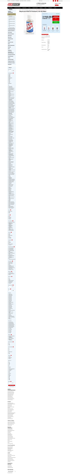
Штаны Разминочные (11, 203)
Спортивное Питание (11, 54)
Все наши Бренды (10, 472)
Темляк (9, 176)
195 (9, 372)
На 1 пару (9, 328)
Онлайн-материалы (11, 30)
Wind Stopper (10, 306)
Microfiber (9, 301)
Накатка (9, 133)
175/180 (9, 370)
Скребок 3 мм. (10, 164)
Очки (9, 48)
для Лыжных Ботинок (11, 324)
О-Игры (9, 440)
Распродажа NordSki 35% (12, 22)
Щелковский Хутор (10, 458)
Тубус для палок (10, 185)
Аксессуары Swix (10, 439)
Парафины (10, 50)
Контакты (28, 0)
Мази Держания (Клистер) (10, 119)
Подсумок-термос (10, 151)
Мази (9, 43)
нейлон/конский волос (10, 312)
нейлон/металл (10, 313)
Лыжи (9, 40)
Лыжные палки (10, 42)
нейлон (9, 311)
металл (9, 309)
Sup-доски (9, 64)
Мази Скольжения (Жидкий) (11, 124)
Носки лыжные (10, 136)
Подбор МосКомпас (10, 437)
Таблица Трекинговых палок (11, 438)
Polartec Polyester (10, 302)
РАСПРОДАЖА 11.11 (10, 395)
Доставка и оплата (23, 0)
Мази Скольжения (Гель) (11, 122)
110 (9, 364)
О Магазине (13, 0)
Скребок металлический (10, 168)
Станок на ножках (10, 172)
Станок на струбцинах (11, 173)
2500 (9, 378)
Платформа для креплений (10, 145)
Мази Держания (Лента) (10, 121)
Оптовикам (17, 0)
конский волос (10, 308)
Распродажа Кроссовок (11, 393)
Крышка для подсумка (11, 108)
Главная (8, 0)
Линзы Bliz (9, 432)
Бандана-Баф (9, 433)
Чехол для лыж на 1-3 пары (11, 197)
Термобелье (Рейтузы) (11, 179)
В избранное (56, 19)
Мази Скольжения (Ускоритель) (11, 128)
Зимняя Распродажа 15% (12, 14)
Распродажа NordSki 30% (12, 24)
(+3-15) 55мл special (53, 30)
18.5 (9, 371)
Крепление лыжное (11, 106)
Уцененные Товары (11, 27)
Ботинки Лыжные (11, 33)
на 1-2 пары (10, 329)
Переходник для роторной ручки (10, 141)
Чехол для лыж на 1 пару (11, 195)
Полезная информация (56, 22)
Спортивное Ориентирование (11, 52)
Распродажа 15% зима (11, 391)
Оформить (56, 5)
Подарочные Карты (11, 61)
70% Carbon (10, 298)
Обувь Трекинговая (11, 45)
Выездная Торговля (10, 418)
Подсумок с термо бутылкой (11, 149)
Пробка (9, 152)
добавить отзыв (48, 35)
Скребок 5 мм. (10, 165)
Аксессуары (10, 32)
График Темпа (9, 456)
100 (9, 362)
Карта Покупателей (10, 446)
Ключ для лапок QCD (11, 102)
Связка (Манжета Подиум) (10, 159)
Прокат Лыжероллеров (11, 409)
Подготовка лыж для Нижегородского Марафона (11, 403)
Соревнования (9, 454)
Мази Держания (10, 118)
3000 (9, 379)
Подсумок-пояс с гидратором (10, 150)
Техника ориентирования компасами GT (11, 431)
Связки (9, 160)
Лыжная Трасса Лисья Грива (11, 455)
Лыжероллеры (10, 38)
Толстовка (9, 183)
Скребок (9, 163)
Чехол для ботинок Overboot (11, 193)
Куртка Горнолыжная (11, 110)
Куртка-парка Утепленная (10, 113)
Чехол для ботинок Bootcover (11, 192)
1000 (9, 363)
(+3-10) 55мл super (48, 30)
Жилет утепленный (11, 98)
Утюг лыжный (10, 186)
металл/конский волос (11, 310)
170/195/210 (10, 369)
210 (9, 377)
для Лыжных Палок (11, 325)
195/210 (9, 373)
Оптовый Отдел (10, 405)
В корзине (58, 3)
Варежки (9, 93)
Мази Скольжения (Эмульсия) (11, 130)
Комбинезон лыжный (11, 103)
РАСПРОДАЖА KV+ (10, 396)
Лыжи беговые (10, 116)
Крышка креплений (11, 109)
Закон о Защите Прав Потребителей (10, 450)
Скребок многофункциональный (11, 169)
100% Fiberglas (10, 295)
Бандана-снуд (10, 87)
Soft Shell (9, 303)
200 (9, 374)
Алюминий (10, 307)
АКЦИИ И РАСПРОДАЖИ (10, 12)
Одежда (9, 47)
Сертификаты (9, 417)
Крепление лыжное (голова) (11, 107)
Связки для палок (10, 162)
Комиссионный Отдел (10, 416)
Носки (9, 135)
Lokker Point (10, 300)
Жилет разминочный (11, 97)
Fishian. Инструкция (10, 443)
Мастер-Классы (10, 411)
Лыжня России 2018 (10, 467)
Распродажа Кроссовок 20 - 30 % (12, 16)
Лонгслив (9, 115)
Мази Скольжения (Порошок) (11, 127)
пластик (9, 314)
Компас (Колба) (10, 104)
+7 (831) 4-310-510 (41, 3)
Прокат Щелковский (10, 408)
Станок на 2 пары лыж (11, 171)
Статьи (8, 442)
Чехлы (9, 57)
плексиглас (10, 315)
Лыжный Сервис (10, 59)
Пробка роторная (10, 153)
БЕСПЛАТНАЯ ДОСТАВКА (11, 392)
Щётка (9, 205)
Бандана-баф (10, 86)
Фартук (9, 187)
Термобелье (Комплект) (10, 178)
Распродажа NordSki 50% (12, 19)
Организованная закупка (11, 398)
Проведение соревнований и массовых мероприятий (11, 413)
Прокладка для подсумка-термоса (11, 154)
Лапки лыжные (10, 114)
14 (8, 366)
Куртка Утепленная (11, 112)
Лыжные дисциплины (10, 459)
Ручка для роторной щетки (11, 158)
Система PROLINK (10, 441)
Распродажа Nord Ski (10, 397)
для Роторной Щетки (11, 326)
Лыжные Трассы (10, 466)
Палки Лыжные (10, 139)
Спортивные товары (11, 62)
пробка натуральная (11, 316)
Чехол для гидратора (11, 194)
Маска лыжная (10, 132)
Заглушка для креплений (10, 99)
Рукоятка (9, 156)
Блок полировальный (11, 88)
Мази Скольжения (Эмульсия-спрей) (11, 131)
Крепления (10, 35)
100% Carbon (10, 294)
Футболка (9, 190)
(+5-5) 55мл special (57, 30)
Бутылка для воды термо (10, 92)
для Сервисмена (10, 327)
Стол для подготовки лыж (11, 174)
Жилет (9, 96)
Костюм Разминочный (11, 105)
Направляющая (10, 134)
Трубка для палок (10, 184)
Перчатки (9, 142)
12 (8, 365)
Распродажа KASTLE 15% (12, 26)
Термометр (10, 182)
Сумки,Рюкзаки (10, 56)
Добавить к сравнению (45, 34)
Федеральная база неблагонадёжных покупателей (10, 448)
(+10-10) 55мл (44, 30)
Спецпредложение (10, 399)
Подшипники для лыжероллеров (10, 434)
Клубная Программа (10, 414)
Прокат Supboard (10, 410)
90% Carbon (10, 299)
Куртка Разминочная (11, 111)
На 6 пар (9, 332)
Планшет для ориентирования (10, 144)
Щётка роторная (10, 206)
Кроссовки (9, 37)
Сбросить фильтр (11, 386)
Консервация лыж (10, 429)
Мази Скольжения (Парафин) (11, 125)
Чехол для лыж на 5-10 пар (11, 199)
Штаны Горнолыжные (11, 202)
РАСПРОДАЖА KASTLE (10, 394)
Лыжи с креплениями (11, 117)
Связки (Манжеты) (11, 161)
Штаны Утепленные (11, 204)
